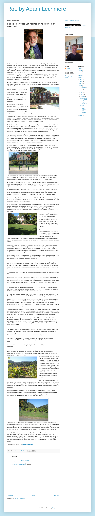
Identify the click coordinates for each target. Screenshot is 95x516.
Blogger (54, 507)
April (82, 92)
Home (33, 495)
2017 (80, 75)
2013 (80, 83)
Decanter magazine (27, 444)
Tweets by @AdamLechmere (72, 20)
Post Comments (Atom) (19, 498)
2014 (80, 81)
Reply (13, 467)
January (83, 96)
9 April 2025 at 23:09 (24, 460)
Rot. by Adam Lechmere (36, 9)
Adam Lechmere (69, 69)
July (82, 89)
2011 (80, 115)
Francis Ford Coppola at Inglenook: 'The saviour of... (83, 101)
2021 (80, 71)
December (83, 87)
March (82, 94)
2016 (80, 77)
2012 (80, 86)
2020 (80, 73)
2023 (80, 68)
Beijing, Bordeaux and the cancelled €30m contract (83, 109)
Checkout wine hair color (20, 464)
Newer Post (10, 495)
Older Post (56, 495)
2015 (80, 79)
